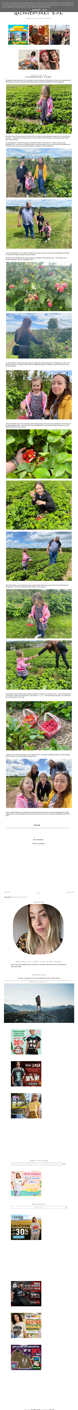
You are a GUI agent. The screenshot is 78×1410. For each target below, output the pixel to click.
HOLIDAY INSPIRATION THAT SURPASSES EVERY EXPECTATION (39, 978)
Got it (45, 10)
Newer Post (70, 892)
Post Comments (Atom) (20, 897)
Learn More (36, 10)
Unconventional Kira (38, 13)
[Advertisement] (39, 1139)
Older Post (7, 892)
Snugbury (41, 695)
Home (39, 893)
